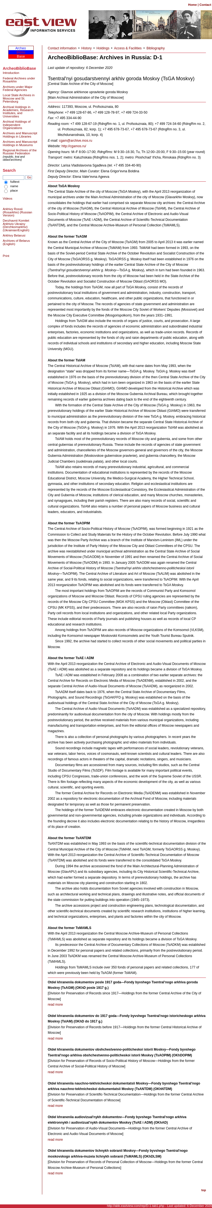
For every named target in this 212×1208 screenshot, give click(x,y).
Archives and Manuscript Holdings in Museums (20, 143)
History (86, 48)
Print (6, 255)
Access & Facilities (128, 48)
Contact (205, 4)
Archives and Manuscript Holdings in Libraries (20, 134)
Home (192, 4)
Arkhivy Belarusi (14, 235)
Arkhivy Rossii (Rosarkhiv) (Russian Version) (17, 212)
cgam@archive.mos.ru (75, 141)
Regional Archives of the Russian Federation (20, 152)
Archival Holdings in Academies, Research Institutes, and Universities (18, 111)
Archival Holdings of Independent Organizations (17, 125)
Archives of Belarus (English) (16, 242)
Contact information (62, 48)
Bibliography (156, 48)
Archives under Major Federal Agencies (18, 88)
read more (55, 1004)
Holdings (103, 48)
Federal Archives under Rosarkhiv (19, 80)
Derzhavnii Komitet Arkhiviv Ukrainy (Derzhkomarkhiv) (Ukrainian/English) (16, 225)
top (203, 1190)
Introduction (11, 72)
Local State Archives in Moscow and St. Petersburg (19, 98)
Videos (7, 198)
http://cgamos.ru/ (74, 146)
